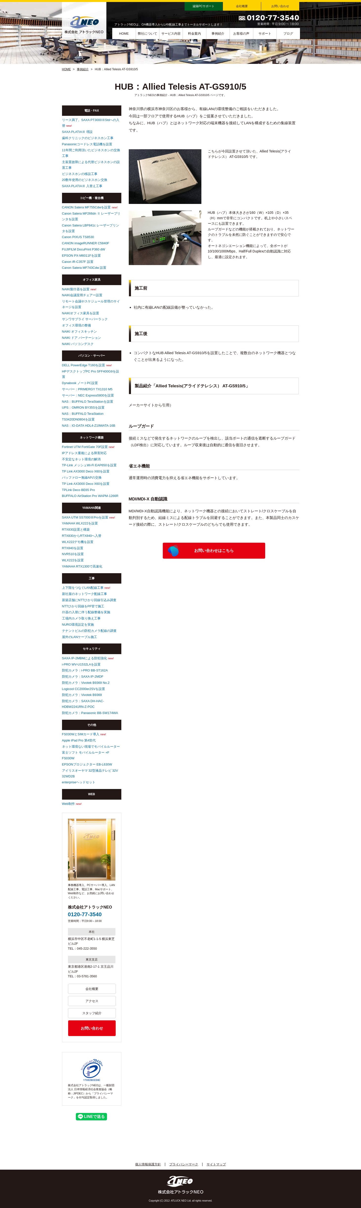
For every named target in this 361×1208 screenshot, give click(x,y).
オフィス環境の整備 (76, 325)
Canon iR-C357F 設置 (77, 262)
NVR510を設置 (73, 554)
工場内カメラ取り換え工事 (81, 618)
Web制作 (68, 804)
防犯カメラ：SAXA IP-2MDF (83, 676)
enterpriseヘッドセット (79, 782)
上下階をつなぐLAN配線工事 (83, 588)
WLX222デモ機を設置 (78, 542)
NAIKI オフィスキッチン (79, 331)
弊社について (147, 33)
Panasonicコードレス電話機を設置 (87, 144)
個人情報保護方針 (148, 1164)
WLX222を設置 (73, 560)
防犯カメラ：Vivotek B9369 (82, 695)
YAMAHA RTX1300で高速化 (82, 566)
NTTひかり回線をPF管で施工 (83, 606)
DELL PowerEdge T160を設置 (83, 365)
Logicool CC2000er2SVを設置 (83, 689)
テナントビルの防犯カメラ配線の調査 (89, 631)
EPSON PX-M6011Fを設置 (81, 255)
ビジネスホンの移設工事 (79, 174)
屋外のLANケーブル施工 (79, 637)
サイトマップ (216, 1164)
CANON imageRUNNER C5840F (85, 243)
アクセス (91, 1001)
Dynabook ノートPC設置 (80, 383)
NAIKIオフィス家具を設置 (80, 313)
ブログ (288, 33)
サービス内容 (171, 33)
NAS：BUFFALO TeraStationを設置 (87, 401)
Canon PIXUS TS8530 (78, 237)
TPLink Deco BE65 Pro (78, 490)
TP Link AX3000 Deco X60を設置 (86, 471)
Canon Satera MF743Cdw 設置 (84, 268)
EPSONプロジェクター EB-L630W (87, 764)
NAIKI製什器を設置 (76, 289)
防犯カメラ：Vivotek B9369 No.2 (86, 683)
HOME (124, 33)
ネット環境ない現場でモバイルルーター (91, 746)
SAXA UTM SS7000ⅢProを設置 (85, 517)
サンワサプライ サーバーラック (85, 319)
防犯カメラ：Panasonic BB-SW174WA (90, 713)
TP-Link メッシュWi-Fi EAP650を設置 (89, 465)
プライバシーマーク (183, 1164)
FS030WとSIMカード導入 (81, 734)
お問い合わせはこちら (214, 550)
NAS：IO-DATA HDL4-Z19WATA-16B (88, 425)
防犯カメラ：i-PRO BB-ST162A (85, 670)
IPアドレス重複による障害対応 (84, 453)
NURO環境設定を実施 (78, 624)
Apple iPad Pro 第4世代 (79, 740)
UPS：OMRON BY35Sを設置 (83, 407)
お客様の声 (241, 33)
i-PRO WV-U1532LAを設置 (81, 664)
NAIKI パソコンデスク (78, 344)
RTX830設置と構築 (76, 529)
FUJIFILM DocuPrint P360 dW (83, 249)
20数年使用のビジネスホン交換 (84, 180)
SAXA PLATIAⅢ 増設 (77, 132)
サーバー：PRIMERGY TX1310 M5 (87, 389)
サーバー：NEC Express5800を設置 (88, 395)
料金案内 (194, 33)
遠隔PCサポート (203, 6)
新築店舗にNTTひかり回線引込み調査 (89, 600)
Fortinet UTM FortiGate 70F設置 (85, 447)
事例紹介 (218, 33)
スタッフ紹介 (92, 1013)
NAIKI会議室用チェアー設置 (82, 295)
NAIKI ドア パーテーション (81, 338)
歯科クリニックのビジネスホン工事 (87, 138)
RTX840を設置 (72, 548)
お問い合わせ (280, 6)
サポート (264, 33)
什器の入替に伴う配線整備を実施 (86, 612)
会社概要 (242, 6)
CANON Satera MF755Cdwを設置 (86, 207)
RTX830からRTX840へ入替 (82, 536)
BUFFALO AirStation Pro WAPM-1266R (90, 496)
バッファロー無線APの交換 (82, 477)
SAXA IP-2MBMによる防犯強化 (84, 658)
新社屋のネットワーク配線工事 (84, 594)
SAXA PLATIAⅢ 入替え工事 (82, 186)
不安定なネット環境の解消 (81, 459)
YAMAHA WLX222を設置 (80, 523)
